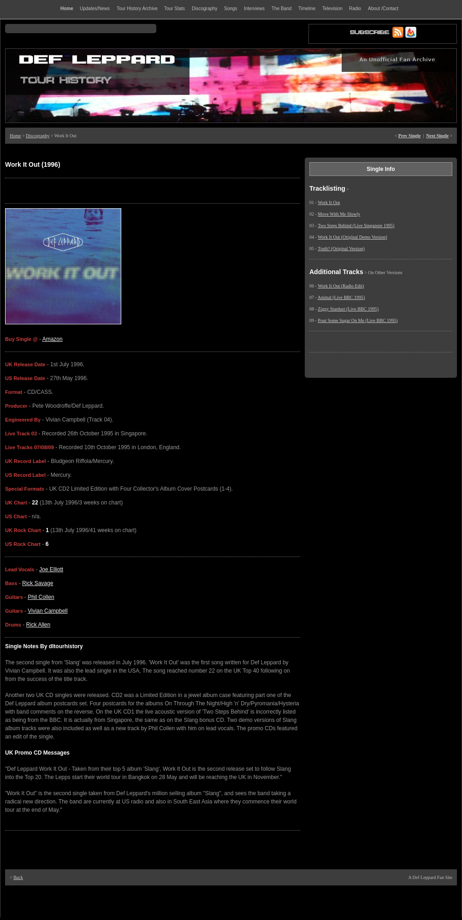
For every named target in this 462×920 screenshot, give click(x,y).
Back (18, 877)
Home (15, 135)
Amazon (52, 339)
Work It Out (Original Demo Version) (352, 237)
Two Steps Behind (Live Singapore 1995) (356, 225)
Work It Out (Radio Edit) (341, 285)
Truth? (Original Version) (341, 248)
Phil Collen (41, 597)
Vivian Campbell (48, 611)
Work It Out (329, 202)
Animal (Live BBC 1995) (341, 297)
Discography (37, 135)
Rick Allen (38, 624)
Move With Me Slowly (339, 214)
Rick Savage (37, 583)
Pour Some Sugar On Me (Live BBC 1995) (357, 320)
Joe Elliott (51, 569)
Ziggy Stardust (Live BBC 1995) (348, 308)
